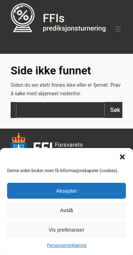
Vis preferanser (66, 230)
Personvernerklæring (66, 245)
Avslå (66, 210)
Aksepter (66, 191)
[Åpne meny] (118, 29)
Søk (115, 109)
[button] (122, 156)
